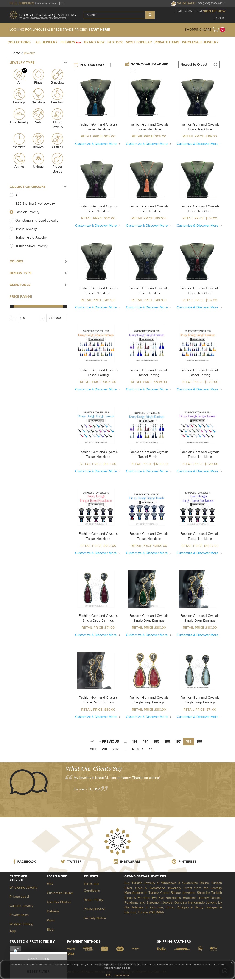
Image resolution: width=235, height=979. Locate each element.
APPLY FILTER (38, 959)
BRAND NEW (94, 42)
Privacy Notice (94, 909)
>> (151, 749)
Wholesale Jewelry (23, 887)
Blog (50, 929)
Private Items (19, 915)
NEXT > (138, 749)
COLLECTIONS (19, 42)
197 (178, 741)
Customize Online (60, 893)
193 (135, 741)
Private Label (19, 896)
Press (51, 920)
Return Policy (93, 900)
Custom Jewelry (21, 906)
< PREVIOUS (109, 741)
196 (167, 741)
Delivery (53, 911)
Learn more (122, 975)
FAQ (50, 884)
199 (199, 741)
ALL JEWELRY (46, 42)
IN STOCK (115, 42)
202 (115, 749)
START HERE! (99, 29)
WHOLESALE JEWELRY (200, 42)
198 (188, 741)
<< (92, 741)
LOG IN (219, 18)
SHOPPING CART (198, 29)
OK (108, 975)
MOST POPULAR (139, 42)
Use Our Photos (59, 902)
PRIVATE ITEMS (167, 42)
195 (156, 741)
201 (104, 749)
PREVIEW (70, 42)
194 (145, 741)
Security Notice (95, 918)
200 (93, 749)
